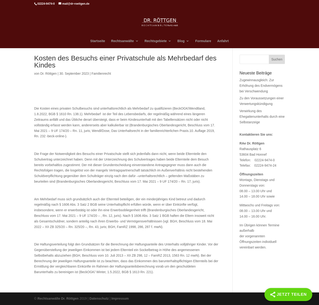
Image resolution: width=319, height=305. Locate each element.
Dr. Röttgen (48, 73)
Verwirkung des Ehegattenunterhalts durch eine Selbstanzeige (262, 116)
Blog (181, 41)
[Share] (288, 294)
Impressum (120, 298)
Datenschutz (99, 298)
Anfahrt (223, 41)
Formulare (203, 41)
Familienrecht (101, 73)
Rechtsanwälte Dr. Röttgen (57, 298)
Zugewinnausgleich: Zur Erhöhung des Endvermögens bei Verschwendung (261, 85)
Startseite (97, 41)
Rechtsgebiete (155, 41)
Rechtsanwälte (122, 41)
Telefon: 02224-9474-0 (257, 160)
